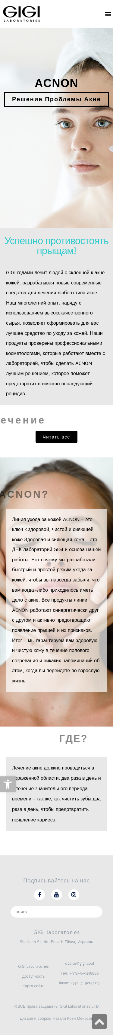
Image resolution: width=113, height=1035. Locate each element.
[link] (8, 784)
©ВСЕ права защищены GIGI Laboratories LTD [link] (56, 1006)
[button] (108, 14)
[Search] (96, 912)
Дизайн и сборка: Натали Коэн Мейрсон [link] (56, 1018)
